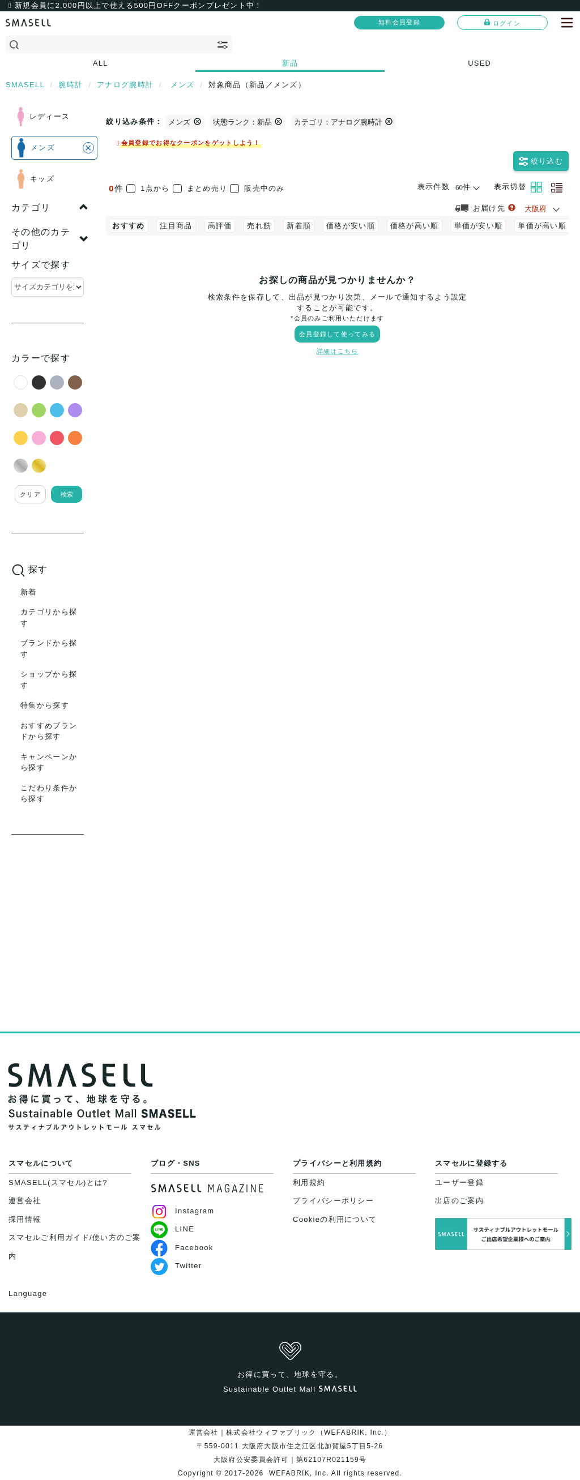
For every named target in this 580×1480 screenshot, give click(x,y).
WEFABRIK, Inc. (298, 1473)
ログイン (502, 23)
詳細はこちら (338, 351)
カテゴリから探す (48, 617)
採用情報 (24, 1219)
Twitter (176, 1265)
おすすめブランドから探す (48, 731)
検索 (67, 494)
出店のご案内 (459, 1200)
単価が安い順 (478, 225)
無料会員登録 (399, 22)
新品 (290, 63)
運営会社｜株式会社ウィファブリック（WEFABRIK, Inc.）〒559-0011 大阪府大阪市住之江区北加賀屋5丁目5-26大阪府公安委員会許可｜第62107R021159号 (290, 1446)
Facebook (182, 1247)
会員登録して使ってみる (337, 334)
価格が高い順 (414, 225)
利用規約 (309, 1182)
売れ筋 (259, 225)
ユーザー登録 (459, 1182)
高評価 (220, 225)
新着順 (299, 225)
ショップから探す (48, 680)
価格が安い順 (350, 225)
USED (479, 63)
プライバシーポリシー (333, 1200)
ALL (100, 63)
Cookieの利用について (335, 1219)
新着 (28, 592)
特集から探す (44, 705)
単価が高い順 (542, 225)
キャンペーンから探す (48, 762)
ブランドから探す (48, 648)
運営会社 (24, 1200)
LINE (172, 1229)
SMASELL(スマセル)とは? (58, 1182)
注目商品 (176, 225)
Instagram (183, 1211)
